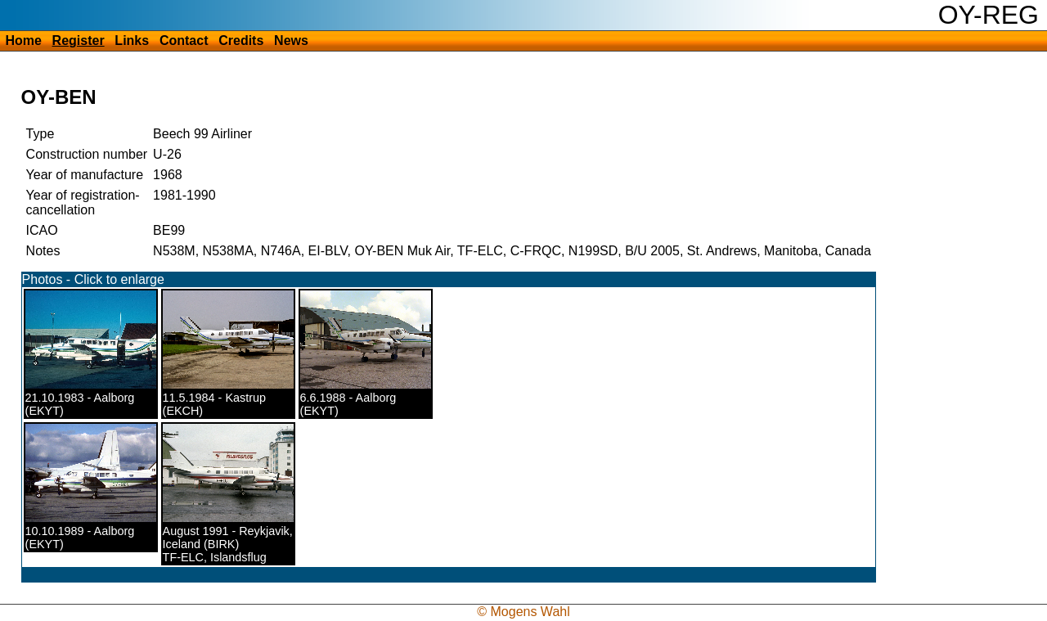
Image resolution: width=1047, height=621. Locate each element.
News (291, 40)
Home (23, 40)
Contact (184, 40)
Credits (240, 40)
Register (78, 40)
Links (132, 40)
